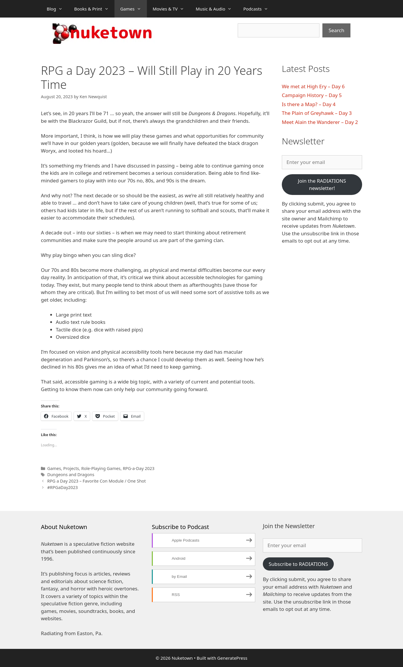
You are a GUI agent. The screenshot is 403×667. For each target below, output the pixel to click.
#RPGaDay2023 (62, 487)
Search (336, 30)
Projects (71, 468)
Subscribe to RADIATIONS (298, 564)
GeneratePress (232, 658)
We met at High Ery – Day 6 (313, 86)
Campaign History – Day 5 (312, 95)
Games (133, 9)
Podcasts (258, 9)
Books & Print (94, 9)
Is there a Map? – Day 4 (309, 104)
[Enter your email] (322, 162)
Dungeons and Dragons (70, 474)
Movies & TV (171, 9)
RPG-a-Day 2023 (138, 468)
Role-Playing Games (101, 468)
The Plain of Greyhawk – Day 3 (317, 113)
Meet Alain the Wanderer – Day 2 (320, 122)
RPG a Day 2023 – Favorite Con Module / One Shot (96, 481)
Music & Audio (216, 9)
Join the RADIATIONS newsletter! (322, 184)
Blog (57, 9)
